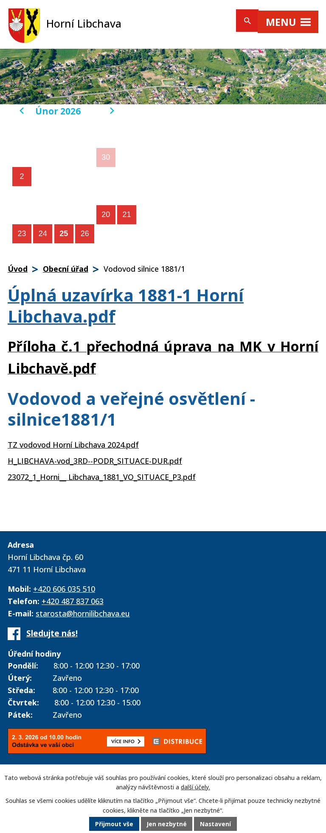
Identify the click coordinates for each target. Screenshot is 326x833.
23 (21, 233)
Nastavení (216, 824)
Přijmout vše (114, 824)
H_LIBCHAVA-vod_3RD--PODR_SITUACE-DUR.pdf (95, 461)
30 (105, 157)
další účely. (195, 787)
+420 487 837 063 (73, 601)
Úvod (18, 269)
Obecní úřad (65, 269)
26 (85, 233)
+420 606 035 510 (64, 589)
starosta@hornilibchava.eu (83, 613)
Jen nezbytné (166, 824)
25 (63, 233)
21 (127, 214)
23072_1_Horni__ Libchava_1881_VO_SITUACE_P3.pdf (102, 477)
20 (105, 214)
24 (43, 233)
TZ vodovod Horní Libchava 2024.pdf (73, 445)
